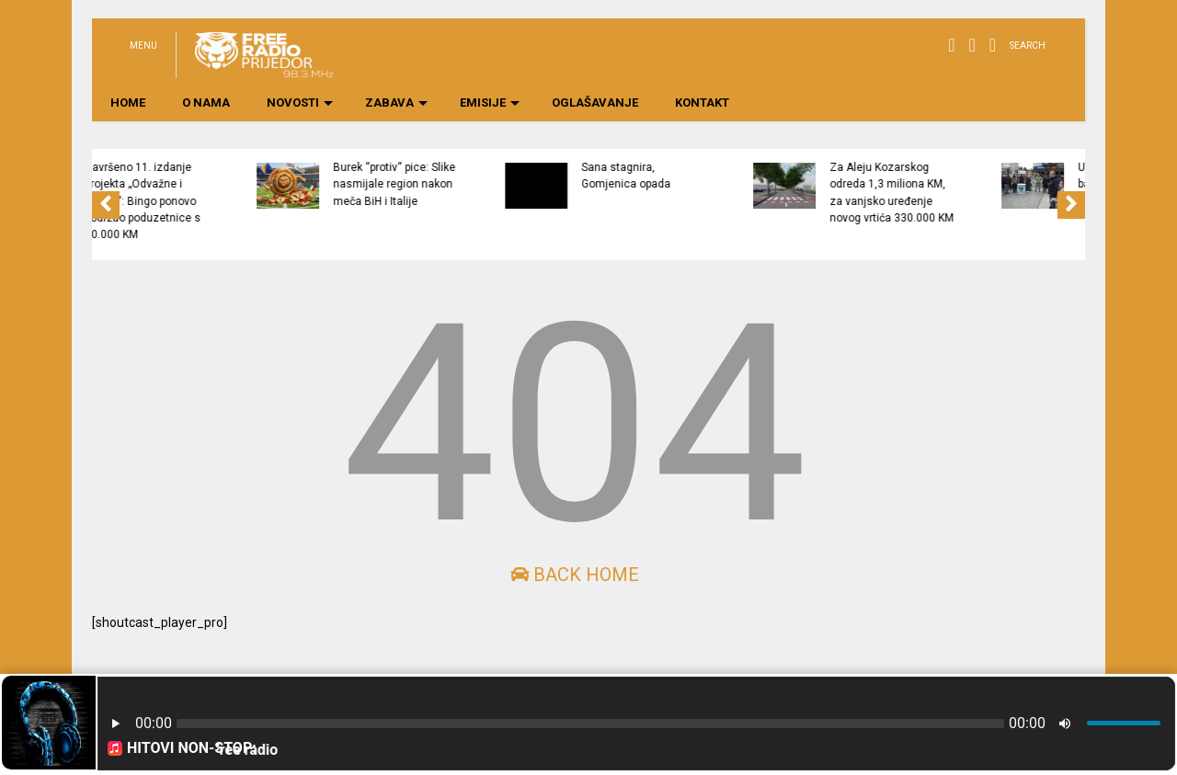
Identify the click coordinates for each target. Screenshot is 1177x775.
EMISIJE (490, 102)
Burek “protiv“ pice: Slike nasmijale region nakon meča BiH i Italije (503, 184)
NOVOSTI (300, 102)
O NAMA (206, 102)
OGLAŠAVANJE (595, 102)
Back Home (574, 575)
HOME (127, 102)
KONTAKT (702, 102)
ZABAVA (396, 102)
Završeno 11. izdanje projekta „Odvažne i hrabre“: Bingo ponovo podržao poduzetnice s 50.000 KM (252, 201)
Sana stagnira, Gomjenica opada (735, 175)
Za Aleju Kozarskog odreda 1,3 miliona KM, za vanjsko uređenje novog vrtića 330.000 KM (1001, 192)
